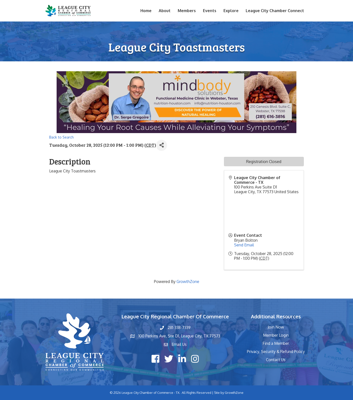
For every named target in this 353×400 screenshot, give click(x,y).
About (165, 10)
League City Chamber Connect (275, 10)
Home (146, 10)
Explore (231, 10)
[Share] (161, 145)
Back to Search (61, 137)
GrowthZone (187, 281)
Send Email (244, 244)
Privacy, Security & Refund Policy (276, 351)
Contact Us (276, 359)
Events (209, 10)
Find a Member (276, 343)
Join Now (276, 327)
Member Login (276, 335)
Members (187, 10)
